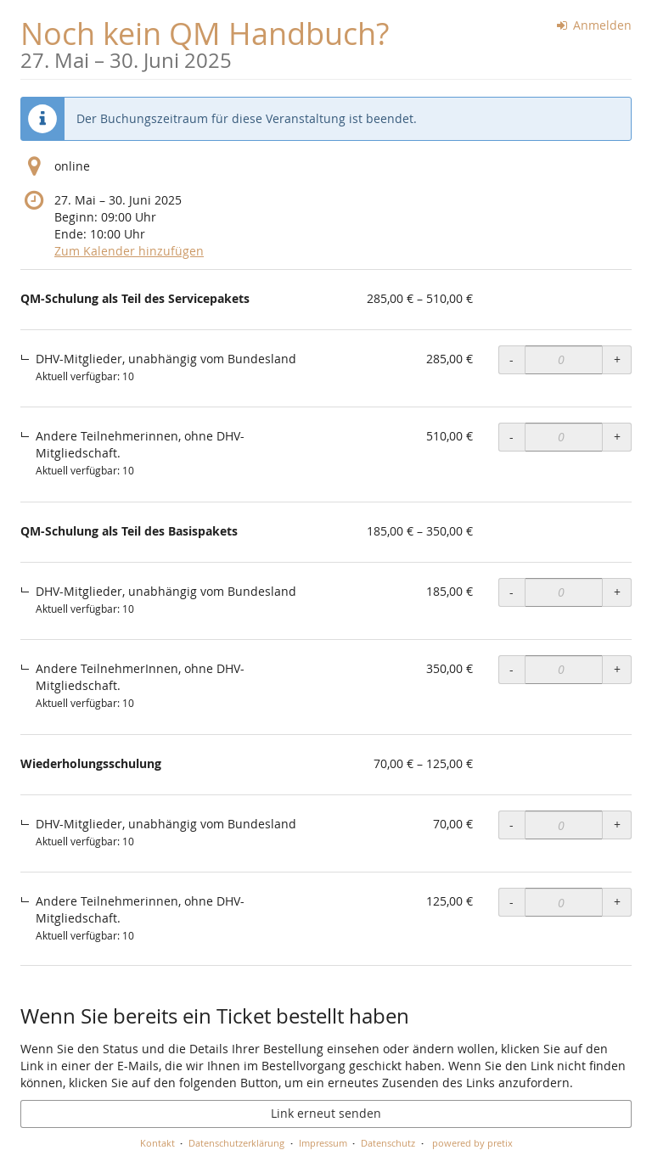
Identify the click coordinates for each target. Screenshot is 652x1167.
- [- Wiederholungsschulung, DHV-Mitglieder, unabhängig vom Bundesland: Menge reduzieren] (511, 824)
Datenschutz (388, 1142)
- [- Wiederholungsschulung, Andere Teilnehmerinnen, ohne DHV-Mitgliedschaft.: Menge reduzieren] (511, 902)
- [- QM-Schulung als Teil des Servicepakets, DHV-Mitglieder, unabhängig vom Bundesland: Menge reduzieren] (511, 359)
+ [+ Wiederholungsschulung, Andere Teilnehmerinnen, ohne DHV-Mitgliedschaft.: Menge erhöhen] (617, 902)
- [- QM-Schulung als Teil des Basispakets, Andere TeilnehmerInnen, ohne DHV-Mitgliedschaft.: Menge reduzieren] (511, 669)
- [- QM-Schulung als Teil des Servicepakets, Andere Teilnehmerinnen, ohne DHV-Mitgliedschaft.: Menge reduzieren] (511, 437)
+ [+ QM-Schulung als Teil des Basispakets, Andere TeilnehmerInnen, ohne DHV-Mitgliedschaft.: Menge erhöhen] (617, 669)
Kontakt (157, 1142)
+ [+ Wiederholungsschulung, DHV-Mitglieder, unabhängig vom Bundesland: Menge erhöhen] (617, 824)
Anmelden (594, 25)
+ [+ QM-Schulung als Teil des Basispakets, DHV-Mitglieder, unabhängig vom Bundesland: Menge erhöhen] (617, 592)
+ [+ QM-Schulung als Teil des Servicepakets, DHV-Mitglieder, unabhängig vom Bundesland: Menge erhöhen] (617, 359)
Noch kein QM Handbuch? (204, 42)
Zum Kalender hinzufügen (129, 251)
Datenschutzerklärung (236, 1142)
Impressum (323, 1142)
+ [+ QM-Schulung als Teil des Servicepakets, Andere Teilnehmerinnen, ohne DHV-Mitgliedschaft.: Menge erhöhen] (617, 437)
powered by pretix (472, 1142)
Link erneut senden (326, 1113)
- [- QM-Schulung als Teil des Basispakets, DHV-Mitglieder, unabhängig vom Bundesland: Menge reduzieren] (511, 592)
